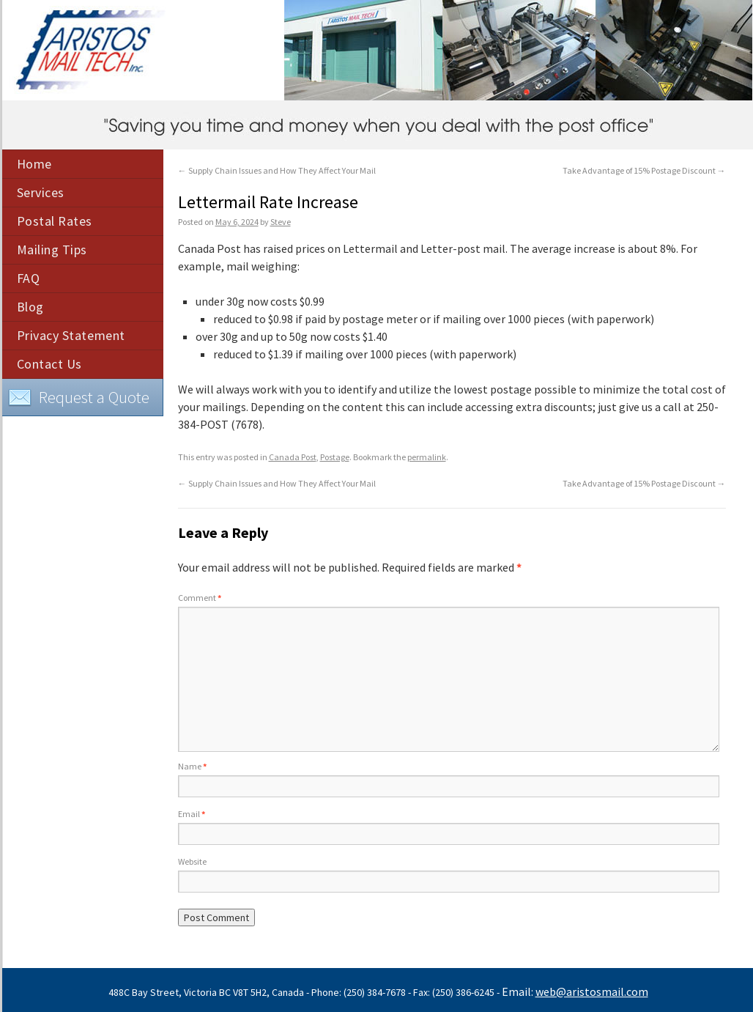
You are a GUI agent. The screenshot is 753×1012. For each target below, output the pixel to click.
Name (192, 766)
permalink (426, 456)
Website (192, 861)
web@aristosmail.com (591, 991)
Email (191, 813)
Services (40, 192)
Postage (334, 456)
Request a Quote (78, 398)
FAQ (28, 278)
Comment (199, 597)
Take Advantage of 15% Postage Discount (644, 170)
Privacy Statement (71, 335)
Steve (280, 221)
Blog (30, 306)
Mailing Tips (52, 249)
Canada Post (292, 456)
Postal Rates (54, 221)
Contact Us (49, 363)
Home (34, 163)
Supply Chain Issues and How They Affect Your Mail (277, 170)
